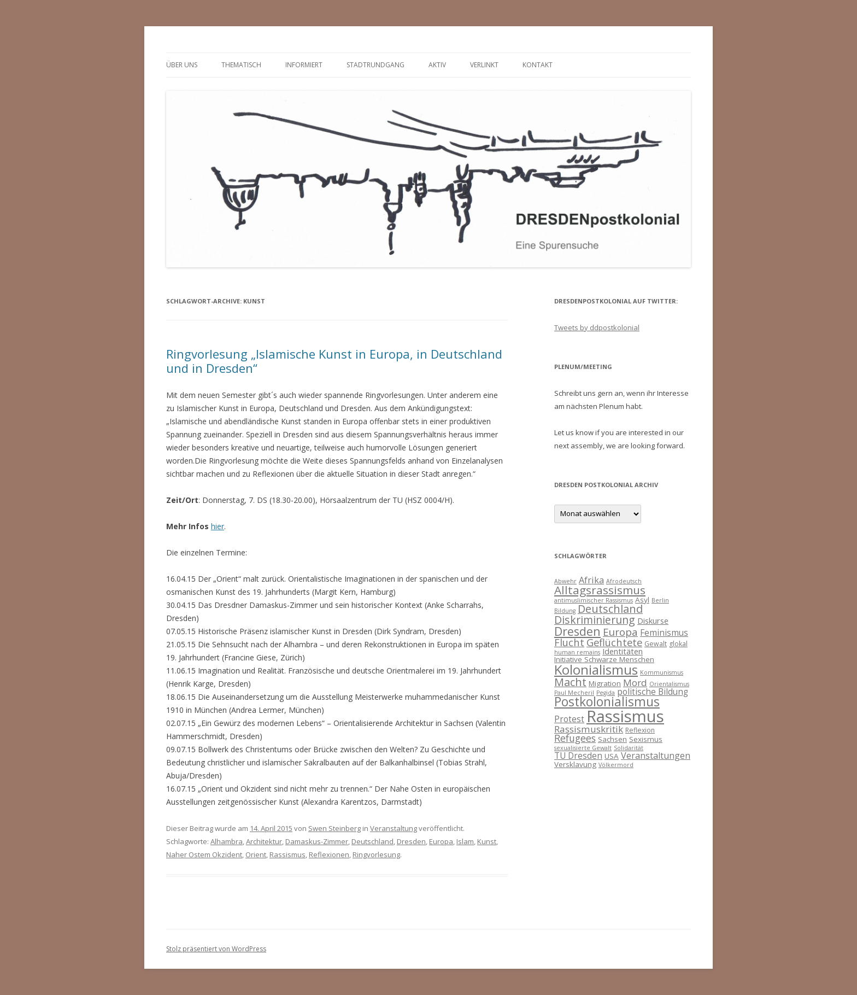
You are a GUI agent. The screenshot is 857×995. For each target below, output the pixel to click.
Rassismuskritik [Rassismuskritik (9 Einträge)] (588, 729)
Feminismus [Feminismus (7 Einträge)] (664, 633)
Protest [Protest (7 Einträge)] (569, 719)
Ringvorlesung (376, 854)
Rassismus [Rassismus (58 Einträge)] (625, 716)
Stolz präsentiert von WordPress (216, 948)
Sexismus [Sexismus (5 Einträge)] (645, 739)
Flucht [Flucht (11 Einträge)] (569, 642)
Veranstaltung (393, 828)
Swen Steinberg (334, 828)
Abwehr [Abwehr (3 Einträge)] (565, 581)
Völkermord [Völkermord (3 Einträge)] (615, 765)
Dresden (411, 841)
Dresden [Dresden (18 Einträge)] (577, 631)
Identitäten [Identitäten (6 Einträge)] (622, 651)
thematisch (241, 64)
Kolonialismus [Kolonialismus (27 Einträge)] (596, 669)
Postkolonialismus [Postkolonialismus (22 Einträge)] (607, 701)
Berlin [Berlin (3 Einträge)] (660, 600)
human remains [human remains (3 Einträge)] (577, 652)
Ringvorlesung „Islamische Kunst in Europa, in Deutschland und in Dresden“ (334, 361)
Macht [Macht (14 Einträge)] (570, 682)
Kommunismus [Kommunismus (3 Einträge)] (661, 672)
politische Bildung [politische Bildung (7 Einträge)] (652, 692)
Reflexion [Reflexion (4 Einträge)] (640, 730)
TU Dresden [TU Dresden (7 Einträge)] (578, 756)
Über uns (181, 64)
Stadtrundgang (375, 64)
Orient (255, 854)
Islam (465, 841)
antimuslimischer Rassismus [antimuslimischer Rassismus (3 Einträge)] (593, 600)
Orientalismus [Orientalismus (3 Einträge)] (669, 684)
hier (217, 526)
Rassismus (287, 854)
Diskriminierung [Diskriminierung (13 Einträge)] (594, 619)
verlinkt (484, 64)
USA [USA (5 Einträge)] (611, 756)
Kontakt (538, 64)
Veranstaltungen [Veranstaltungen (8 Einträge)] (655, 756)
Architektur (264, 841)
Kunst (486, 841)
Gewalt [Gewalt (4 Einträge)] (655, 643)
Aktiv (437, 64)
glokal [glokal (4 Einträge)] (678, 643)
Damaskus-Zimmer (316, 841)
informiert (303, 64)
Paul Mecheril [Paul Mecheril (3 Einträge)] (574, 692)
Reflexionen (329, 854)
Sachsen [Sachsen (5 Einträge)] (612, 739)
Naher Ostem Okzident (204, 854)
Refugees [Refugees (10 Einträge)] (575, 738)
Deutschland (372, 841)
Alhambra (226, 841)
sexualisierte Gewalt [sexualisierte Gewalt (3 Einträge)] (583, 748)
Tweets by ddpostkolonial (596, 327)
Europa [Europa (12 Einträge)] (620, 632)
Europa (441, 841)
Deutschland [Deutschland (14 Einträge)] (610, 608)
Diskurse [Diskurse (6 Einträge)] (652, 620)
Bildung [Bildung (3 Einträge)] (565, 610)
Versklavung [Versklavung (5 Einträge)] (575, 764)
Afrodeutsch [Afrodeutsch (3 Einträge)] (624, 581)
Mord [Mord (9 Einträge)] (635, 682)
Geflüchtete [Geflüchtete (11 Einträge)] (614, 642)
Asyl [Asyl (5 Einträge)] (642, 600)
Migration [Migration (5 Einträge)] (605, 683)
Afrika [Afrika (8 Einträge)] (591, 580)
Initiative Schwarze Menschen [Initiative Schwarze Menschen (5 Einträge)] (604, 659)
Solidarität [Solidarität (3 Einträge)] (628, 748)
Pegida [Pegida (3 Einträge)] (605, 692)
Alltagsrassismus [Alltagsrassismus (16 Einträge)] (599, 590)
